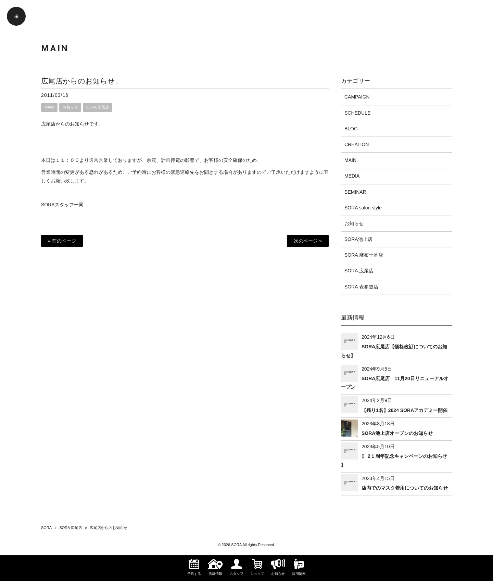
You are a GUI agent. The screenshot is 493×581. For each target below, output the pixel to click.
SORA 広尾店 (97, 107)
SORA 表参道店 (361, 286)
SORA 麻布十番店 (363, 255)
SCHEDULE (357, 113)
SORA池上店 (358, 239)
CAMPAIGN (357, 97)
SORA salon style (363, 207)
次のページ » (308, 241)
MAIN (49, 107)
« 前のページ (62, 241)
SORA (46, 528)
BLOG (351, 128)
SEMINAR (355, 192)
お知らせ (70, 107)
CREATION (356, 144)
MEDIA (351, 176)
